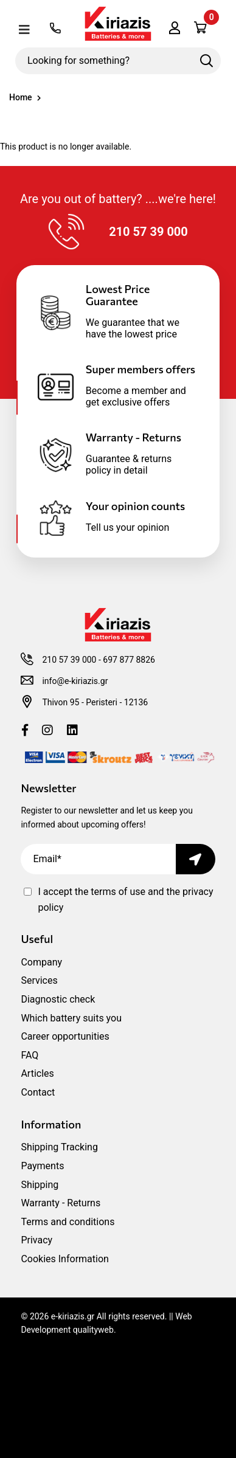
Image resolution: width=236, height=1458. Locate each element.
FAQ (29, 1055)
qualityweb (93, 1330)
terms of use (119, 891)
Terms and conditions (67, 1222)
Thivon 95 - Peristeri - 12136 (95, 702)
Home (20, 97)
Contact (38, 1092)
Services (39, 980)
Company (41, 962)
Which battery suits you (71, 1018)
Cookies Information (65, 1259)
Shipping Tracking (59, 1147)
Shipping (39, 1184)
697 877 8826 (129, 660)
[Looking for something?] (118, 60)
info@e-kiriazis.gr (75, 681)
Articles (37, 1073)
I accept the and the (125, 899)
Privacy (36, 1240)
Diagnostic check (58, 999)
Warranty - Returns (60, 1203)
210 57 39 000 (69, 660)
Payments (42, 1166)
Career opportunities (65, 1036)
